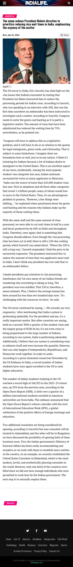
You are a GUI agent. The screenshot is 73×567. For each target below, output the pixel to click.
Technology (11, 545)
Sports (64, 545)
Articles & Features (23, 551)
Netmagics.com (36, 563)
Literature (42, 545)
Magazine (54, 545)
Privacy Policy (40, 551)
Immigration (49, 539)
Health (22, 545)
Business (31, 545)
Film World (62, 539)
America (10, 16)
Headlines (37, 539)
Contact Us (54, 551)
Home (8, 539)
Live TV (17, 539)
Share (64, 35)
